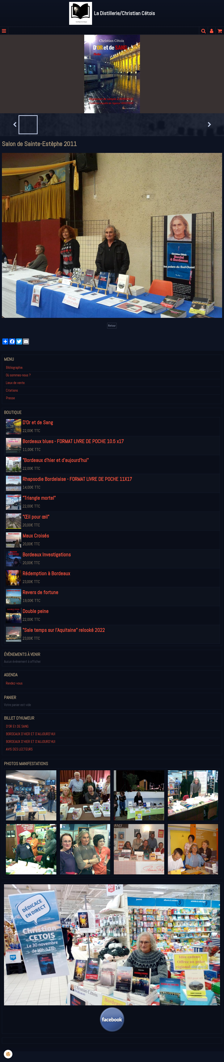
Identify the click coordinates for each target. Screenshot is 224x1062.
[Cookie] (8, 1054)
